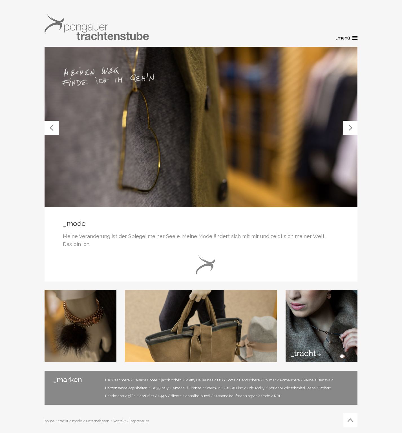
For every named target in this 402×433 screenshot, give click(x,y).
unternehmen (97, 421)
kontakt (119, 421)
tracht (63, 421)
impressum (139, 421)
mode (77, 421)
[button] (52, 128)
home (49, 421)
